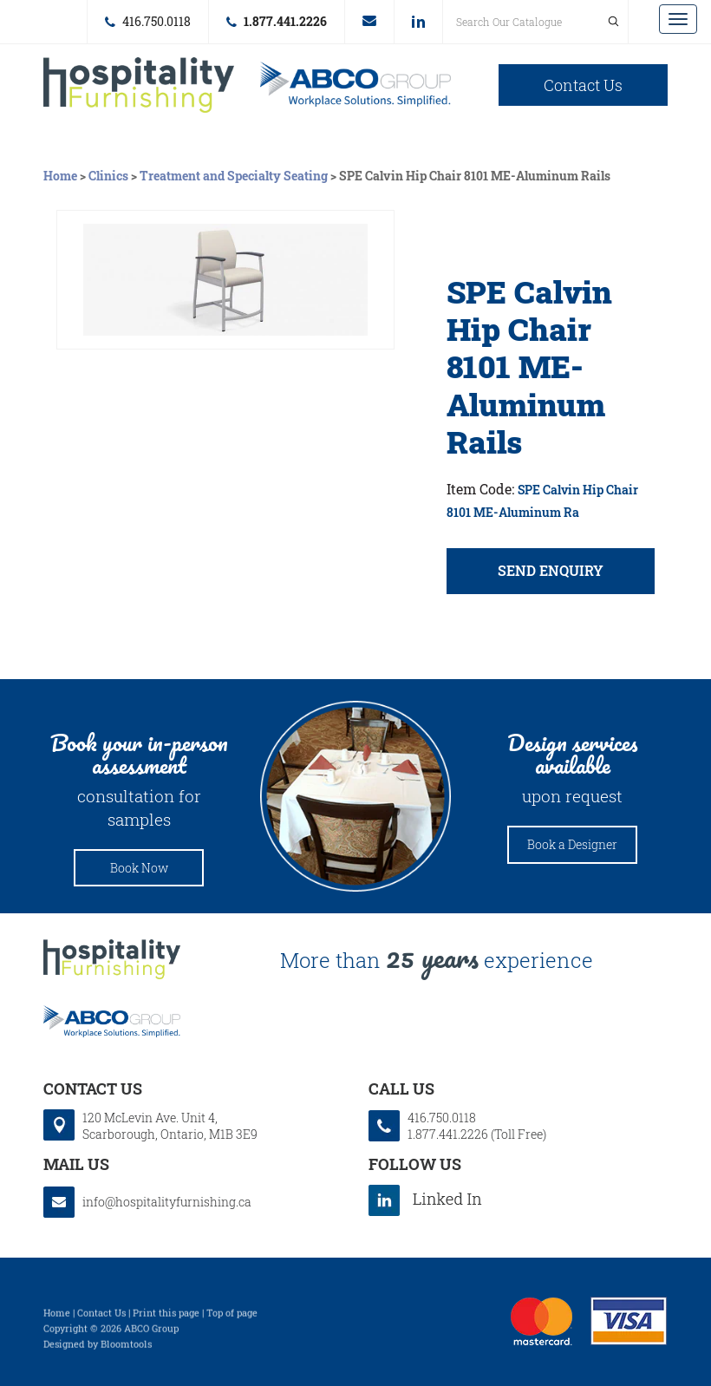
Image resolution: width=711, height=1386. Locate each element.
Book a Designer (572, 844)
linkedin (418, 22)
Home (61, 175)
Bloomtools (126, 1347)
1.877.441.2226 (285, 21)
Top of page (232, 1317)
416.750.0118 (156, 21)
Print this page (166, 1317)
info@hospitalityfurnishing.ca (369, 21)
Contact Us (583, 85)
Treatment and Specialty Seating (234, 175)
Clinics (108, 175)
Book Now (139, 868)
